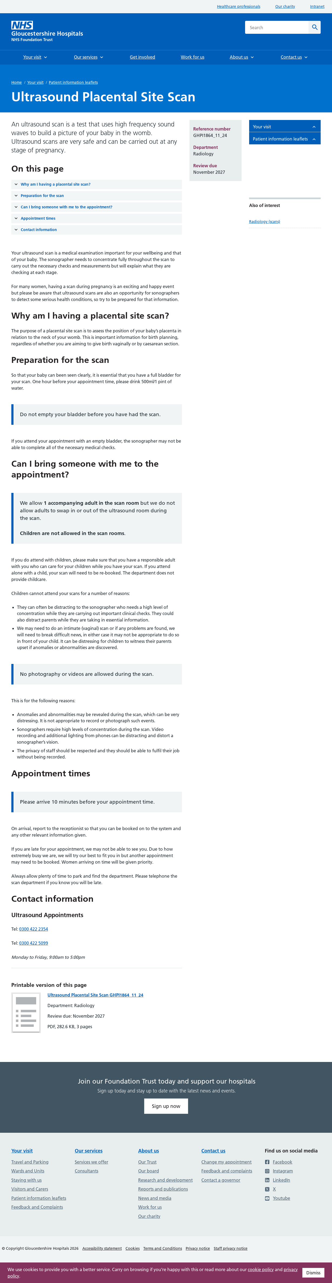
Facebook (278, 1162)
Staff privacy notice (231, 1248)
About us (148, 1151)
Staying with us (26, 1180)
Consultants (86, 1171)
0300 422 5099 (33, 943)
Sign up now (166, 1106)
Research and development (165, 1180)
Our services (89, 1151)
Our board (148, 1171)
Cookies (133, 1248)
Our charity (285, 6)
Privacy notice (198, 1248)
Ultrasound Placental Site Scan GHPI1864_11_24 (95, 995)
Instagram (279, 1171)
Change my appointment (226, 1162)
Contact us (213, 1151)
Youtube (277, 1198)
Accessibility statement (102, 1248)
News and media (154, 1198)
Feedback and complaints (226, 1171)
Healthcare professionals (238, 6)
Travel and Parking (30, 1162)
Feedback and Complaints (37, 1207)
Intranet (317, 6)
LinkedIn (277, 1180)
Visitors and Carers (29, 1189)
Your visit (35, 82)
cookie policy (261, 1269)
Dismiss (313, 1272)
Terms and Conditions (162, 1248)
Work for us (150, 1207)
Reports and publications (163, 1189)
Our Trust (147, 1162)
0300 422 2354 (33, 929)
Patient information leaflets (73, 82)
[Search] (315, 27)
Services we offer (91, 1162)
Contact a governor (220, 1180)
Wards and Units (27, 1171)
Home (16, 82)
